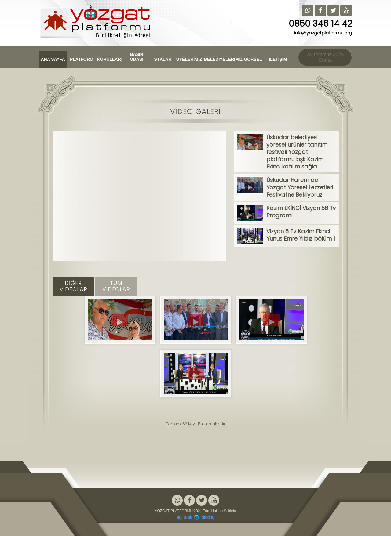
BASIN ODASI (136, 57)
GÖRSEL (253, 59)
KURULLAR (109, 59)
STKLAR (163, 59)
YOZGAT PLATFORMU (174, 511)
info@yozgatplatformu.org (323, 33)
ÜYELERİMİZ (189, 59)
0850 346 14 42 (320, 24)
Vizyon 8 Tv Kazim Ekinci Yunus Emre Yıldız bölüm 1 (300, 234)
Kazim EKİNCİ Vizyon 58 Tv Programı (301, 211)
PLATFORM (81, 59)
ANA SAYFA (53, 59)
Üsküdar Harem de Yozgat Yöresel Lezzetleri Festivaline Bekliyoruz (299, 187)
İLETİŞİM (278, 59)
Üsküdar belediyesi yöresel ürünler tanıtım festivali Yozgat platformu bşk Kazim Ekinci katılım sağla (296, 151)
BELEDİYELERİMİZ (221, 59)
